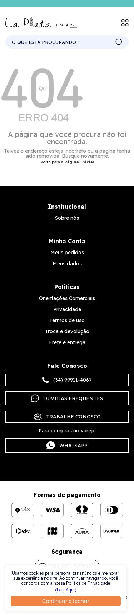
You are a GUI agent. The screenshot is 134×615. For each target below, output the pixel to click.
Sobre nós (67, 218)
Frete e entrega (67, 342)
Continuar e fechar (65, 601)
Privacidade (67, 309)
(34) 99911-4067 (67, 380)
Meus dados (67, 263)
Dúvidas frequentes (67, 398)
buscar (119, 42)
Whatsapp (67, 445)
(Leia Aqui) (65, 590)
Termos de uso (67, 320)
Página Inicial (79, 161)
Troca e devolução (67, 331)
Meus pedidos (67, 252)
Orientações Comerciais (67, 298)
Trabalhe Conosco (67, 416)
